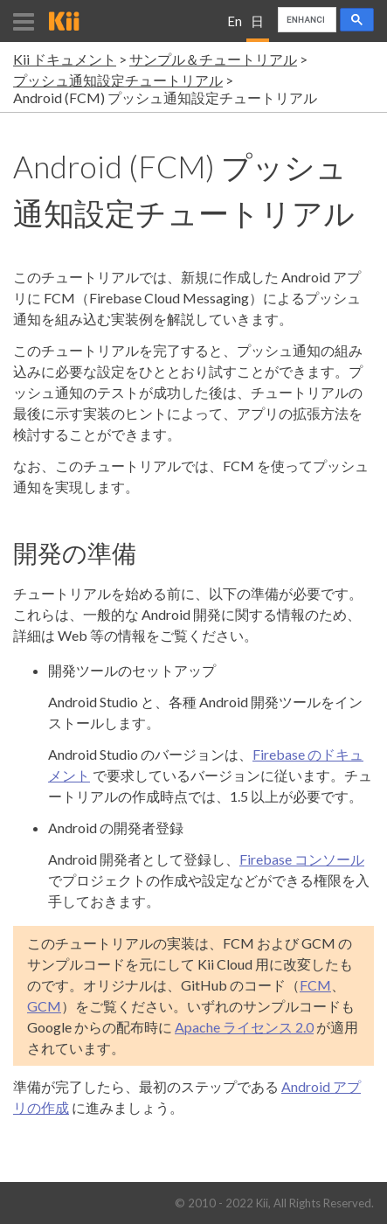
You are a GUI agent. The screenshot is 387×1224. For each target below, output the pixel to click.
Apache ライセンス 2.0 (244, 1027)
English (234, 27)
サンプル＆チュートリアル (213, 59)
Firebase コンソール (301, 859)
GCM (44, 1006)
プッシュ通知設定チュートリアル (118, 80)
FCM (315, 985)
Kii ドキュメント (64, 59)
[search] (305, 20)
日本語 (257, 27)
